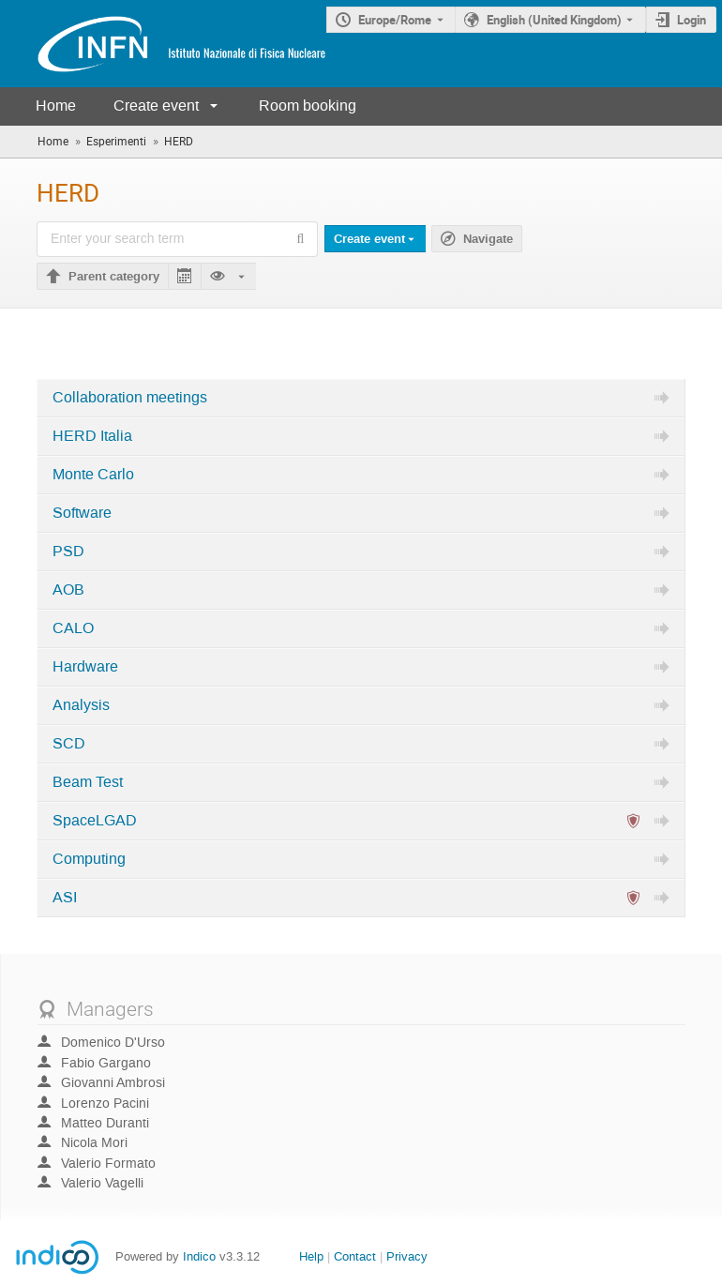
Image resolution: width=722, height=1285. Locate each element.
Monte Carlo (93, 474)
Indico (199, 1256)
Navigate (488, 239)
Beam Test (88, 782)
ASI (65, 897)
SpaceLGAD (95, 820)
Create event (156, 105)
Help (311, 1256)
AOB (68, 590)
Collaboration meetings (130, 397)
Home (56, 105)
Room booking (307, 105)
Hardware (85, 667)
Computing (89, 859)
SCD (69, 743)
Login (691, 19)
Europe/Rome (394, 19)
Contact (355, 1256)
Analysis (81, 705)
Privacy (407, 1256)
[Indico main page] (163, 43)
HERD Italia (92, 436)
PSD (68, 551)
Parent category (113, 276)
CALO (73, 628)
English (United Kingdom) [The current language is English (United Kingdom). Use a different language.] (554, 19)
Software (82, 513)
